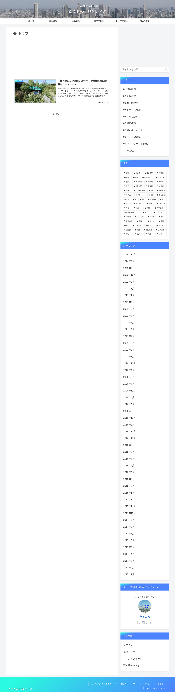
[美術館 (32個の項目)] (161, 173)
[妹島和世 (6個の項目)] (152, 199)
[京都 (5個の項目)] (148, 208)
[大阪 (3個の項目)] (161, 234)
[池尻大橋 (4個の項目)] (160, 212)
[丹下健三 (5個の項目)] (160, 208)
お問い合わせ (124, 684)
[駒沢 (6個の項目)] (142, 199)
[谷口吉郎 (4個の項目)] (140, 217)
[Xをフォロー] (139, 622)
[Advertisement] (62, 56)
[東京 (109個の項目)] (127, 173)
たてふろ (145, 616)
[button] (166, 69)
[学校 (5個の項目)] (128, 208)
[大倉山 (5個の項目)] (150, 204)
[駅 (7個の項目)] (135, 199)
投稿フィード (130, 651)
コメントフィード (132, 658)
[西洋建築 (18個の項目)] (138, 182)
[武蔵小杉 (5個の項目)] (161, 204)
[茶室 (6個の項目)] (162, 199)
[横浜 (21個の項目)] (127, 182)
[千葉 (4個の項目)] (162, 221)
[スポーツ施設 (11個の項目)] (140, 191)
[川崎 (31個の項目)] (127, 178)
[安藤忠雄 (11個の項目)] (161, 191)
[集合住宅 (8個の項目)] (161, 195)
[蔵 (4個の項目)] (127, 226)
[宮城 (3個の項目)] (128, 234)
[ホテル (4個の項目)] (152, 221)
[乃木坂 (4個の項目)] (152, 217)
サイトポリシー (160, 684)
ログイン (128, 645)
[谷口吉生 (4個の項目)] (129, 221)
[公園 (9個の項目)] (151, 195)
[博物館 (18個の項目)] (150, 182)
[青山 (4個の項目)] (147, 212)
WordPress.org (131, 665)
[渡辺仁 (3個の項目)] (128, 230)
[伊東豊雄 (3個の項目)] (161, 230)
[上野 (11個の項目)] (151, 191)
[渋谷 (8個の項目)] (127, 199)
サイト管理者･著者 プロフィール (103, 684)
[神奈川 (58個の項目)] (137, 173)
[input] (144, 69)
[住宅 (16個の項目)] (127, 186)
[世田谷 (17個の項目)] (161, 182)
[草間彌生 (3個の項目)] (148, 230)
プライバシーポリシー (142, 684)
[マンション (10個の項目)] (140, 195)
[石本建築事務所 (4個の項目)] (132, 212)
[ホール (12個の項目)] (127, 191)
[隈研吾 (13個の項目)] (150, 186)
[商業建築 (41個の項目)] (150, 173)
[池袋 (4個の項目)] (162, 217)
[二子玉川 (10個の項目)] (128, 195)
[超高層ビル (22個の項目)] (147, 178)
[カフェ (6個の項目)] (127, 204)
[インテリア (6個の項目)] (139, 204)
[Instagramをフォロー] (143, 622)
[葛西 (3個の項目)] (138, 230)
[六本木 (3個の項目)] (161, 226)
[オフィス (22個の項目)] (161, 178)
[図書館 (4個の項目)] (141, 221)
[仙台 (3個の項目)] (139, 234)
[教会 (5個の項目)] (138, 208)
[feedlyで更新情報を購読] (146, 622)
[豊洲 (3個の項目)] (150, 226)
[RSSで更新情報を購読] (150, 622)
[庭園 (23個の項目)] (136, 178)
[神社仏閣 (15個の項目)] (138, 186)
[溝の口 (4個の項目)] (128, 217)
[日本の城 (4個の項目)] (138, 226)
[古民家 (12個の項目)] (161, 186)
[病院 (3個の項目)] (150, 234)
